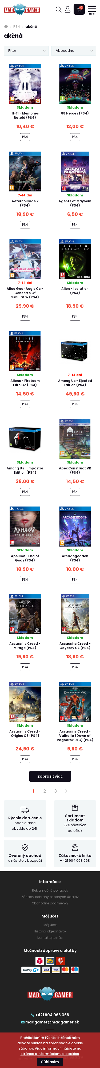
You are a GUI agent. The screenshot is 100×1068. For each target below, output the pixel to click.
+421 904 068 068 (50, 1015)
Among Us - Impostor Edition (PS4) (25, 470)
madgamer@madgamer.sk (50, 1022)
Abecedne (65, 50)
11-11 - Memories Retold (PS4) (25, 115)
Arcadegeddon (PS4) (75, 558)
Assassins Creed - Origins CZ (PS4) (25, 733)
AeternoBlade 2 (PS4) (25, 203)
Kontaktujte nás (50, 937)
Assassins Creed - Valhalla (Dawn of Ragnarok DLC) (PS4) (75, 735)
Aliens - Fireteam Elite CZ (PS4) (25, 382)
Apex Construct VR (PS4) (75, 470)
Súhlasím (50, 1062)
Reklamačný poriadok (50, 890)
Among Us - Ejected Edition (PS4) (75, 382)
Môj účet (50, 925)
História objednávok (50, 931)
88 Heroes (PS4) (75, 113)
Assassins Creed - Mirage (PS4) (25, 645)
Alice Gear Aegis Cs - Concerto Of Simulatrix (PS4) (25, 292)
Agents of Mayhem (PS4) (75, 203)
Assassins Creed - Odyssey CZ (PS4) (75, 645)
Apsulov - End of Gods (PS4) (25, 558)
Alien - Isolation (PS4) (75, 290)
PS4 (16, 27)
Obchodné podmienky (50, 903)
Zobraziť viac (50, 776)
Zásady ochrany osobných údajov (50, 897)
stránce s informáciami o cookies (50, 1053)
